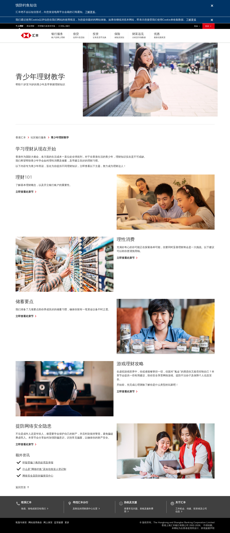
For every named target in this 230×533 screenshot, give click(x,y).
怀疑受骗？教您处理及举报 (37, 462)
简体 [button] (198, 25)
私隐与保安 (21, 522)
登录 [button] (208, 26)
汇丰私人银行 (64, 26)
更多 (67, 522)
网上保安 (47, 522)
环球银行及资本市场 (46, 26)
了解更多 (90, 11)
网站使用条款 (35, 522)
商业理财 (30, 26)
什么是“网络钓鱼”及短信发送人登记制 (44, 469)
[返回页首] (23, 487)
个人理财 (19, 26)
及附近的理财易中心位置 (86, 508)
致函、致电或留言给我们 (35, 508)
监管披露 (58, 522)
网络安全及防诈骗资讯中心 (37, 475)
